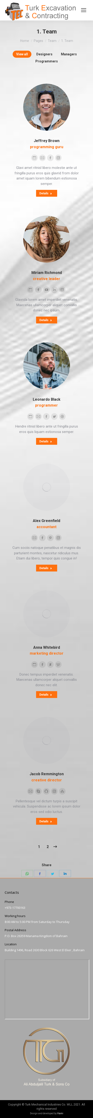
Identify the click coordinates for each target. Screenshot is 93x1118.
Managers (69, 54)
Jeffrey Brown (47, 141)
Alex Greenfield (46, 520)
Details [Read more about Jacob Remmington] (45, 821)
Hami (60, 1113)
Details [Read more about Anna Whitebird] (45, 694)
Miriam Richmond (46, 272)
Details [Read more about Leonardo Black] (45, 441)
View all (22, 54)
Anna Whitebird (46, 647)
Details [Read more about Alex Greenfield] (45, 568)
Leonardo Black (46, 399)
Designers (44, 54)
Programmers (46, 61)
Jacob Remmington (47, 774)
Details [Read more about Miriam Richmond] (45, 320)
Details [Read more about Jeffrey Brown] (45, 193)
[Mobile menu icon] (83, 10)
